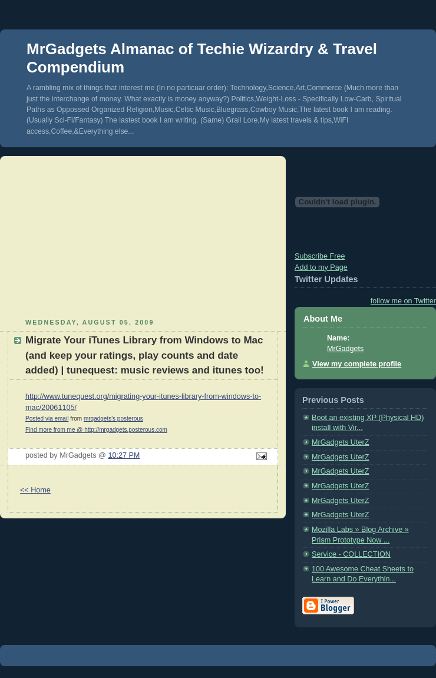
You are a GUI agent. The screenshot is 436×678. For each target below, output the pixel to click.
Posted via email (46, 418)
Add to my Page (321, 267)
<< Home (35, 490)
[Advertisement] (143, 235)
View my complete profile (356, 364)
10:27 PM (124, 455)
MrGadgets (345, 349)
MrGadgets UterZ (340, 442)
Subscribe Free (320, 256)
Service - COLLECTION (351, 554)
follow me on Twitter (403, 301)
